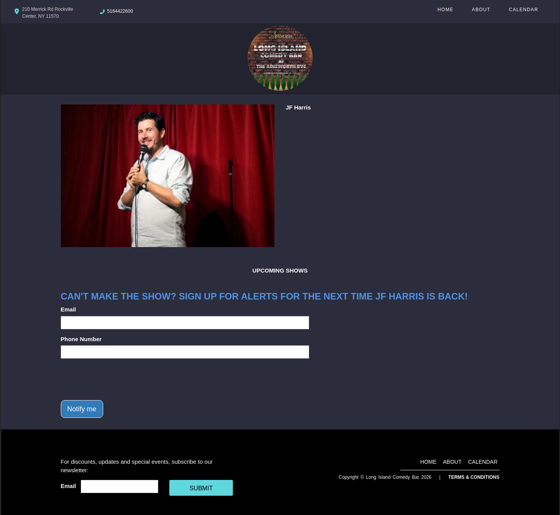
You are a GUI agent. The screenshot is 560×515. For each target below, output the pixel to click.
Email (68, 309)
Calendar (523, 9)
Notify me (82, 409)
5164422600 (120, 11)
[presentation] (119, 379)
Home (445, 9)
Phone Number (81, 339)
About (481, 9)
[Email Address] (119, 486)
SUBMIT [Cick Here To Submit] (200, 488)
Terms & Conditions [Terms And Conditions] (474, 477)
